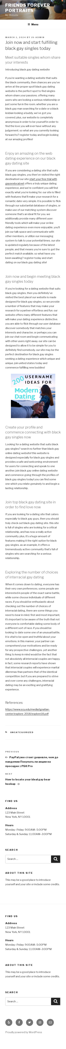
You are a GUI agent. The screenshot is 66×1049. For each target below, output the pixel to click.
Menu (33, 24)
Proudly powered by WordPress (23, 1032)
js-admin (38, 37)
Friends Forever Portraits (27, 8)
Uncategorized (22, 732)
